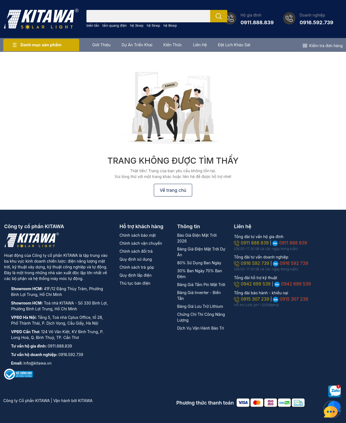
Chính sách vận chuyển (141, 243)
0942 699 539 (253, 284)
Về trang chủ (173, 190)
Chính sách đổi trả (136, 251)
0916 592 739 (252, 263)
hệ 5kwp (153, 25)
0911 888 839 (252, 243)
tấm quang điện (114, 25)
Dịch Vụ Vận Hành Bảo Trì (200, 328)
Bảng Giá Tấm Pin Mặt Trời (201, 284)
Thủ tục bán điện (135, 283)
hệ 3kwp (137, 25)
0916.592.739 (316, 22)
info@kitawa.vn (37, 363)
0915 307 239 (252, 299)
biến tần (92, 25)
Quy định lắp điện (136, 275)
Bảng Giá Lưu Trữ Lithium (200, 306)
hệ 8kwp (170, 25)
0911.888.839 (257, 22)
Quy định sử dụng (136, 259)
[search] (218, 16)
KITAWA (85, 400)
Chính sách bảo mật (138, 235)
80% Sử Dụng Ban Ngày (199, 262)
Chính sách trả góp (137, 267)
